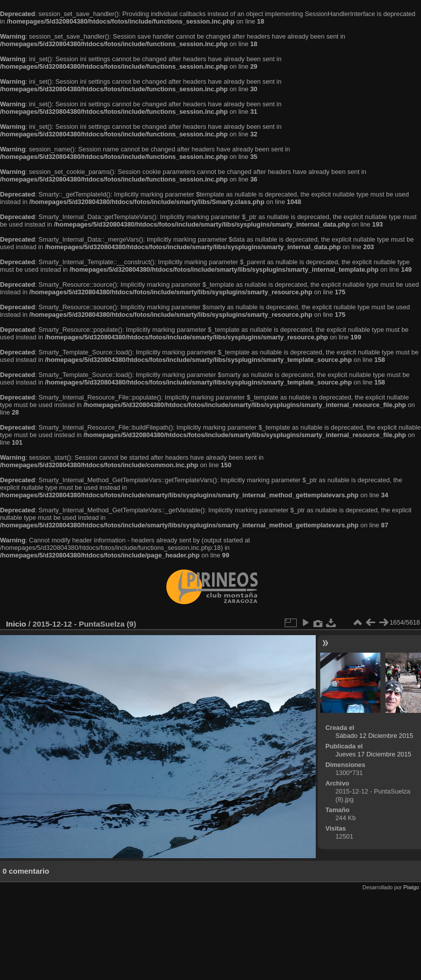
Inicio (16, 624)
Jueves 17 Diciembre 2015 (373, 754)
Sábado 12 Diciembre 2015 (374, 735)
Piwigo (411, 887)
